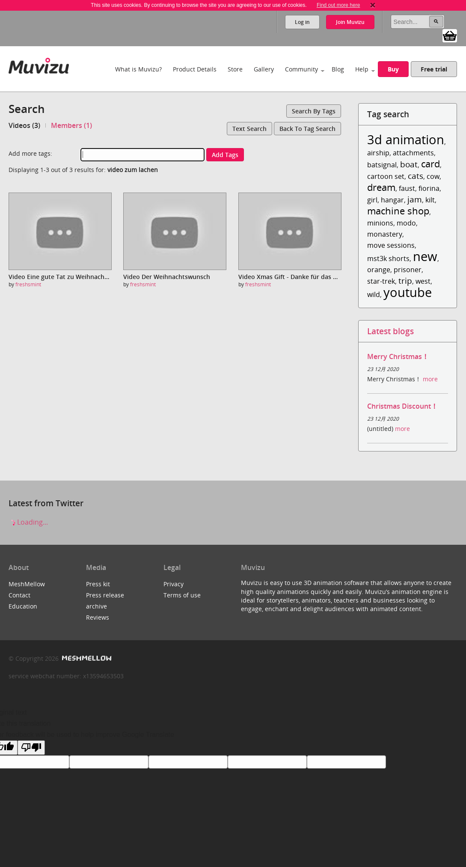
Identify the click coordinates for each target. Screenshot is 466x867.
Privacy (173, 584)
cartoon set (385, 176)
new (425, 256)
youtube (407, 292)
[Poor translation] (31, 747)
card (430, 163)
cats (415, 175)
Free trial (434, 69)
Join (350, 22)
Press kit (98, 584)
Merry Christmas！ (398, 356)
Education (23, 606)
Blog (338, 69)
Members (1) (71, 125)
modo (406, 223)
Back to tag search (307, 129)
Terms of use (182, 595)
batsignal (382, 164)
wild (373, 294)
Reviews (97, 617)
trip (405, 280)
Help (361, 69)
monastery (384, 234)
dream (381, 187)
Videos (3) (24, 125)
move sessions (391, 245)
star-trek (381, 281)
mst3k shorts (388, 258)
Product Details (195, 69)
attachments (413, 152)
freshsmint (28, 284)
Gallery (264, 69)
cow (433, 176)
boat (409, 164)
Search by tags (313, 111)
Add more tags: (30, 153)
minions (380, 223)
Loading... (28, 522)
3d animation (405, 139)
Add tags (225, 155)
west (423, 281)
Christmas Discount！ (402, 406)
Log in (302, 22)
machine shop (398, 210)
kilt (430, 200)
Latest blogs (390, 331)
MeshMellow (27, 584)
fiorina (429, 188)
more (430, 379)
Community (301, 69)
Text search (249, 129)
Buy (393, 69)
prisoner (407, 269)
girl (372, 200)
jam (414, 199)
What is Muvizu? (138, 69)
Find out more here (338, 5)
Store (235, 69)
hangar (392, 200)
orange (378, 269)
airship (378, 152)
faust (407, 188)
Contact (19, 595)
